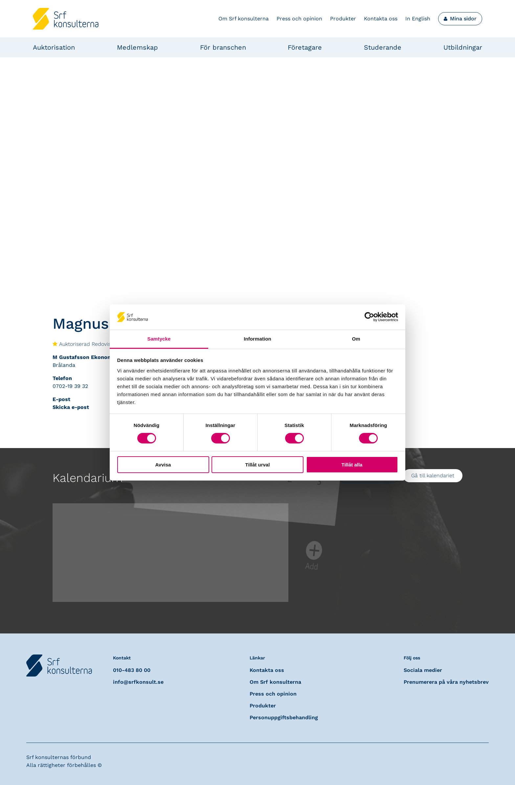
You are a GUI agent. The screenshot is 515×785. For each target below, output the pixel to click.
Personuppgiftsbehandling (284, 717)
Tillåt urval (257, 464)
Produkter (343, 18)
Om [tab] (356, 339)
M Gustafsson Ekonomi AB (88, 357)
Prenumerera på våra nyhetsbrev (446, 682)
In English (417, 18)
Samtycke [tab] (159, 339)
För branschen (223, 47)
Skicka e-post (71, 407)
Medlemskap (137, 47)
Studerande (382, 47)
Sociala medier (423, 670)
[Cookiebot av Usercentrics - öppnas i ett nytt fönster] (369, 317)
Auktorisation (54, 47)
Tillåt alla (352, 464)
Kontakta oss (380, 18)
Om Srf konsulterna (243, 18)
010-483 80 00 (131, 670)
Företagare (305, 47)
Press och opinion (299, 18)
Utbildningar (462, 47)
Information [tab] (257, 339)
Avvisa (163, 464)
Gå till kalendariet (432, 475)
